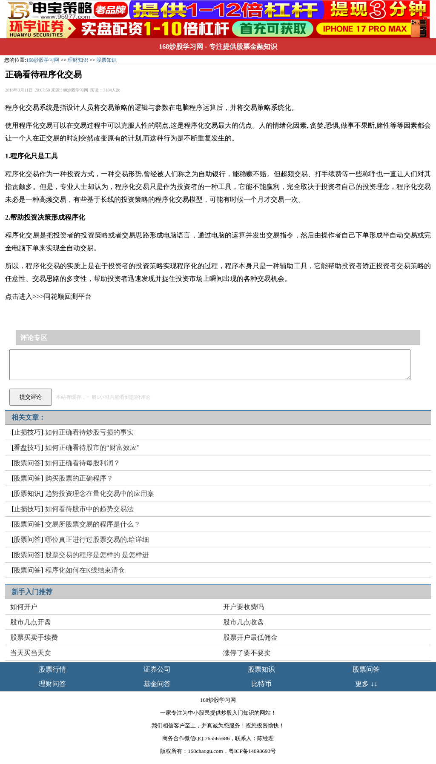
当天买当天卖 (30, 652)
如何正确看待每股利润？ (82, 462)
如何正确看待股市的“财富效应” (92, 447)
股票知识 (106, 60)
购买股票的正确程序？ (79, 478)
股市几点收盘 (243, 622)
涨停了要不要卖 (247, 652)
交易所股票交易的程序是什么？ (93, 524)
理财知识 (78, 60)
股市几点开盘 (30, 622)
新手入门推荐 (31, 591)
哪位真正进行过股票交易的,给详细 (97, 539)
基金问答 (157, 683)
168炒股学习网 (181, 46)
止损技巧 (27, 432)
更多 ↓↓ (366, 683)
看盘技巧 (27, 447)
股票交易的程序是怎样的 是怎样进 (97, 554)
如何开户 (23, 606)
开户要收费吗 (243, 606)
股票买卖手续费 (34, 637)
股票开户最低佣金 (250, 637)
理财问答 (52, 683)
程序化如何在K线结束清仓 (85, 570)
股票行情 (52, 669)
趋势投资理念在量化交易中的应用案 (99, 493)
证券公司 (157, 669)
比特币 (261, 683)
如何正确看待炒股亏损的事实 (89, 432)
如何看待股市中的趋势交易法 (89, 508)
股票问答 (27, 462)
